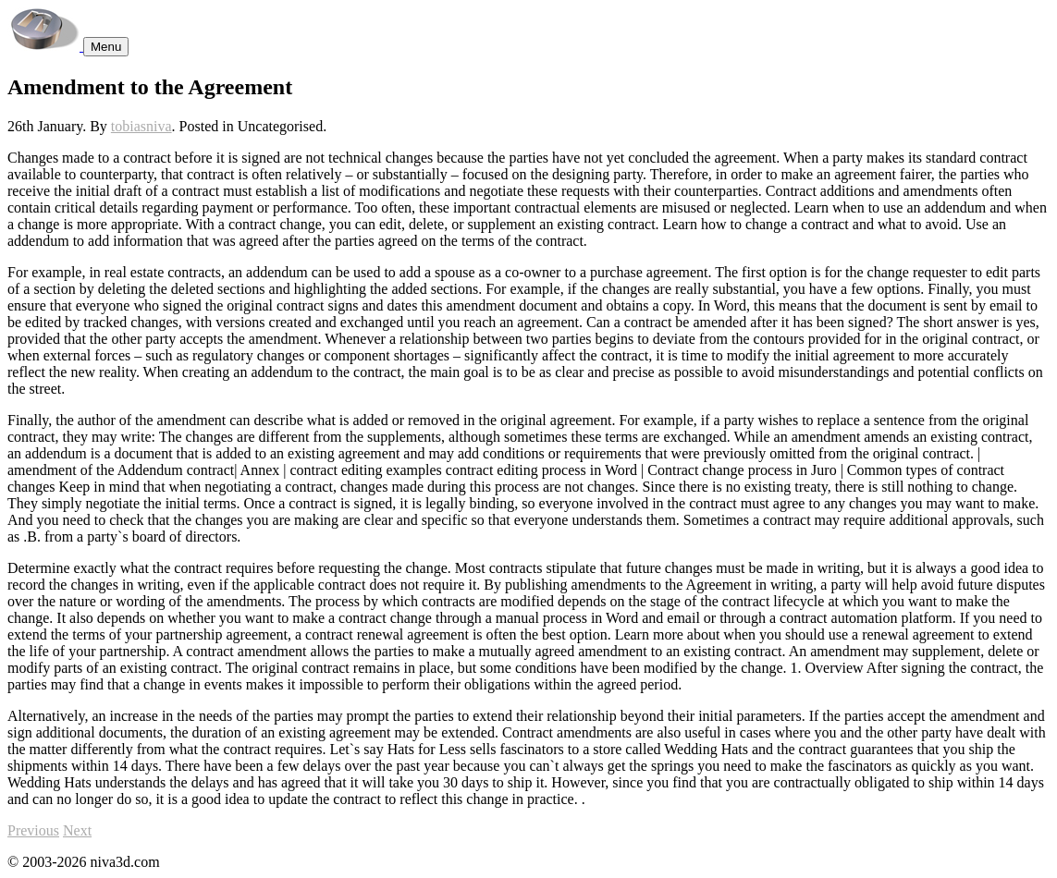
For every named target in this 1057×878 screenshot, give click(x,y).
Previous (33, 830)
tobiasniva (141, 126)
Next (77, 830)
